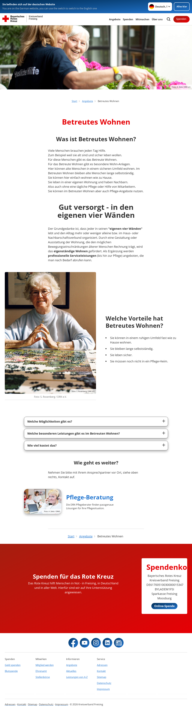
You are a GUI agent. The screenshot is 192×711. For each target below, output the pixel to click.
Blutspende (11, 671)
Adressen (102, 665)
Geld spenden (13, 665)
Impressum (103, 689)
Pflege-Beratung (89, 497)
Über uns (157, 19)
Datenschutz (104, 683)
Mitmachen (142, 19)
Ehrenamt (41, 671)
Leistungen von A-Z (77, 677)
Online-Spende (164, 606)
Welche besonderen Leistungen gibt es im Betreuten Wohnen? (73, 433)
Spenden (128, 19)
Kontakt (101, 671)
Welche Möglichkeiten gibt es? (49, 421)
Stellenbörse (43, 677)
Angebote (114, 19)
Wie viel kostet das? (42, 445)
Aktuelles (71, 671)
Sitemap (101, 677)
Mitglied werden (45, 665)
